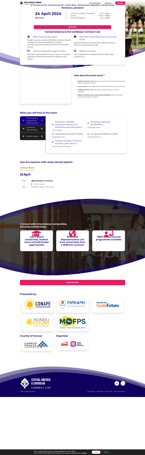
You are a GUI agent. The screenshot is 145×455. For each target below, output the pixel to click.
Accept (95, 452)
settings (83, 453)
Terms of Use (108, 391)
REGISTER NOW (72, 282)
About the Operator (119, 391)
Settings (106, 452)
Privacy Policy (91, 391)
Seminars (108, 3)
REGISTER (120, 3)
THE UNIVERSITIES (95, 3)
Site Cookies (100, 391)
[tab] (33, 120)
